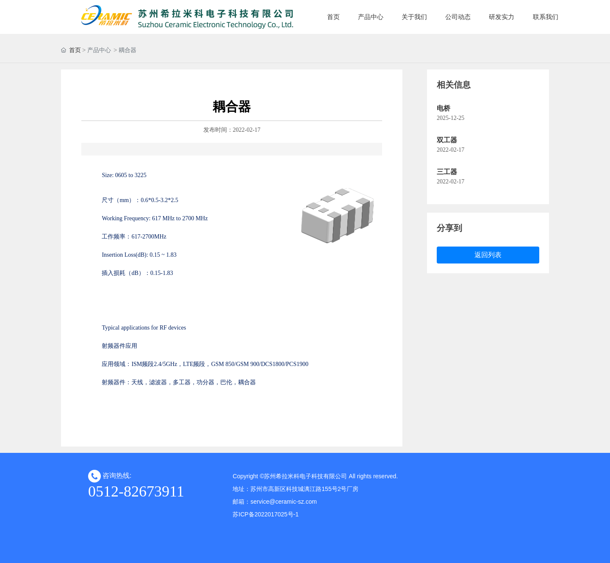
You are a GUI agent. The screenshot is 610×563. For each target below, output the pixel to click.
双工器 (447, 140)
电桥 (443, 108)
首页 (75, 50)
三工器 (447, 171)
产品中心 (99, 50)
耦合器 (127, 50)
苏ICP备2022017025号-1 (266, 514)
